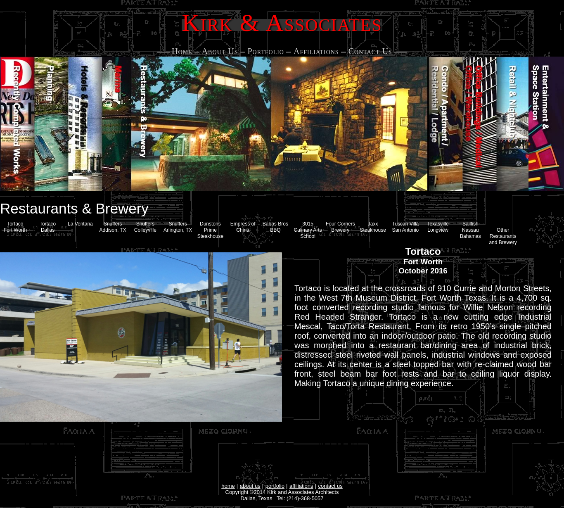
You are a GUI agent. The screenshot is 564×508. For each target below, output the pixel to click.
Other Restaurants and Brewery (503, 236)
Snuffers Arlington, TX (178, 227)
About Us (220, 51)
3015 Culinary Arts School (308, 230)
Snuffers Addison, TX (113, 227)
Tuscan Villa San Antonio (405, 227)
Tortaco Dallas (48, 227)
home (228, 486)
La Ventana (80, 224)
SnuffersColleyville (145, 227)
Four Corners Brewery (340, 227)
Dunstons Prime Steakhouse (210, 230)
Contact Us (370, 51)
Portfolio (265, 51)
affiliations (301, 486)
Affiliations (316, 51)
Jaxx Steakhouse (373, 227)
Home (182, 51)
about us (250, 486)
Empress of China (243, 227)
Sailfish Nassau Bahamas (470, 230)
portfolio (274, 486)
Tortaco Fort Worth (15, 227)
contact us (330, 486)
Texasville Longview (438, 227)
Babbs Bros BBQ (275, 227)
